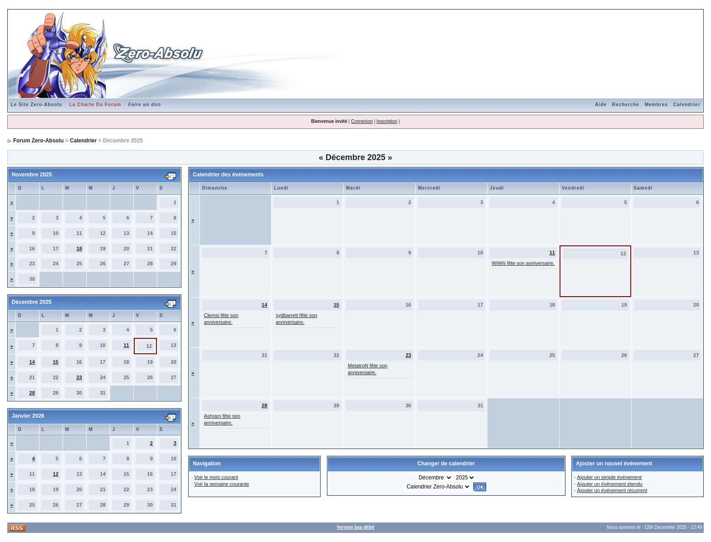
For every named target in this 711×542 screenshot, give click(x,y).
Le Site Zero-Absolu (36, 104)
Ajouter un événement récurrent (612, 490)
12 (55, 474)
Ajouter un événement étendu (610, 484)
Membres (656, 104)
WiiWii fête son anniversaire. (523, 263)
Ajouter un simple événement (609, 477)
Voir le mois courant (216, 477)
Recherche (625, 104)
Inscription (386, 121)
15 (55, 362)
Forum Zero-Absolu (38, 140)
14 (32, 362)
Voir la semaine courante (221, 484)
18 (79, 248)
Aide (601, 104)
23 (79, 377)
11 (126, 345)
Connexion (362, 121)
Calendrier (686, 104)
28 (32, 393)
